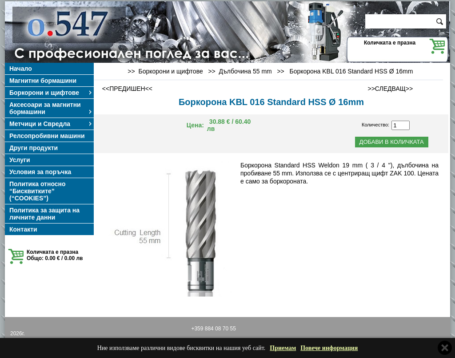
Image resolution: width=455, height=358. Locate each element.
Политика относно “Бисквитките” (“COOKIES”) (37, 191)
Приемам (283, 348)
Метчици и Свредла (51, 123)
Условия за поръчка (40, 171)
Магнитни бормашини (42, 80)
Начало (20, 68)
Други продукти (33, 147)
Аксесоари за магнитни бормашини (51, 108)
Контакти (23, 229)
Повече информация (329, 348)
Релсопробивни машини (47, 135)
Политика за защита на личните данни (44, 214)
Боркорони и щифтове (51, 92)
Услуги (19, 159)
